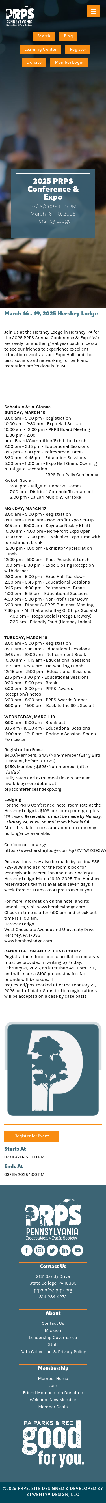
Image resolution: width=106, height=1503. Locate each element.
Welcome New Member (53, 1399)
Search (44, 36)
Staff (53, 1344)
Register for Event (31, 1136)
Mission (53, 1330)
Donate (34, 63)
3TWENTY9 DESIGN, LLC (53, 1495)
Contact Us (53, 1323)
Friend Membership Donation (53, 1392)
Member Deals (53, 1407)
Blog (68, 36)
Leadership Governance (53, 1337)
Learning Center (40, 50)
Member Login (69, 63)
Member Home (53, 1378)
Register (78, 50)
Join (53, 1385)
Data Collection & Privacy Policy (53, 1351)
